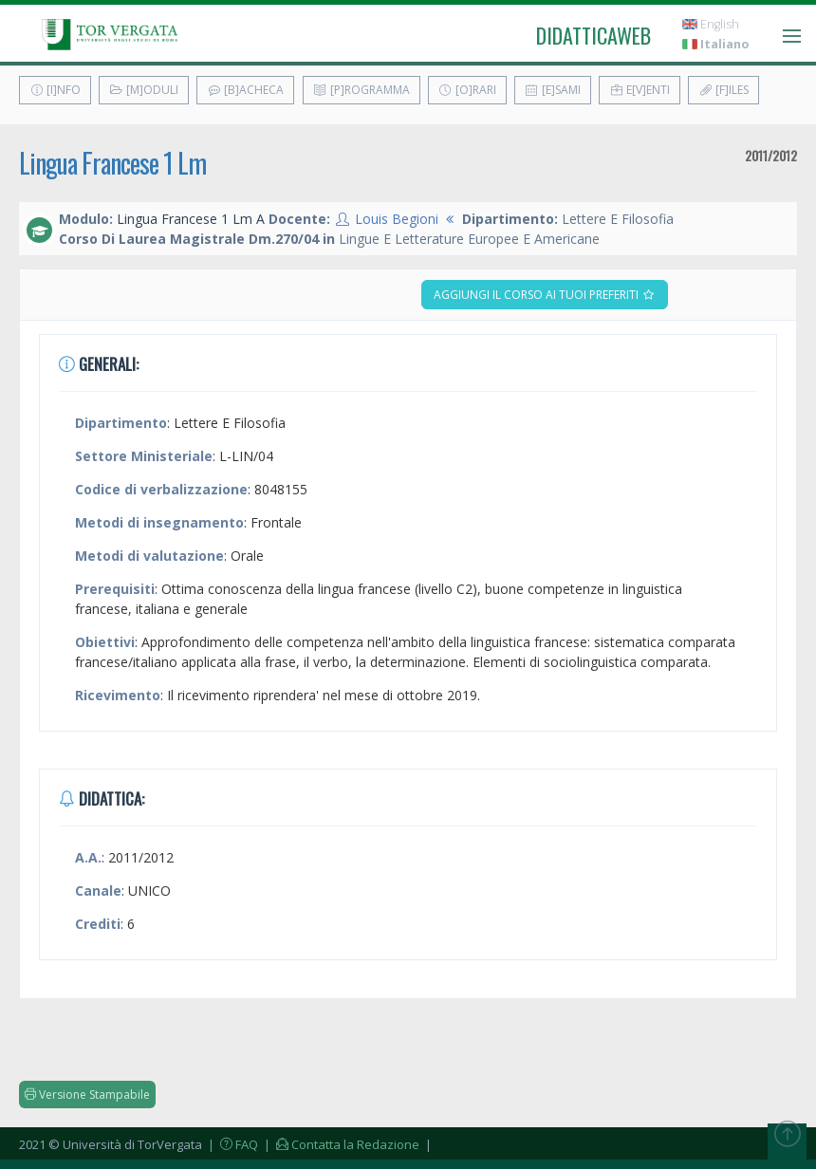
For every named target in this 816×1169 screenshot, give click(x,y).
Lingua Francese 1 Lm (112, 162)
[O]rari (467, 90)
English (710, 24)
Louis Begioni (396, 219)
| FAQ (231, 1144)
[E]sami (553, 90)
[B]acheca (245, 90)
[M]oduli (143, 90)
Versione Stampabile (87, 1094)
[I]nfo (55, 90)
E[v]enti (639, 90)
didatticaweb (593, 35)
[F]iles (723, 90)
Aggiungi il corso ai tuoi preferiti (545, 295)
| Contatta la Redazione (340, 1144)
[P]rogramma (361, 90)
